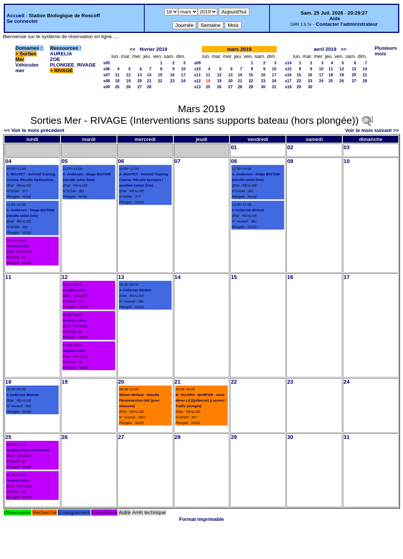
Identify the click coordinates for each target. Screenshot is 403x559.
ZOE (55, 59)
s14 (288, 63)
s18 (288, 87)
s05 (106, 63)
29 (251, 87)
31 (274, 87)
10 (183, 69)
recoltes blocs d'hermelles (28, 450)
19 (128, 81)
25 (117, 87)
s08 (106, 81)
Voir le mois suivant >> (372, 130)
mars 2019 (239, 49)
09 (290, 161)
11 (117, 75)
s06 (106, 69)
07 (178, 161)
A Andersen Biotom (248, 210)
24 (183, 81)
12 (128, 75)
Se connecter (22, 21)
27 (140, 87)
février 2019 (153, 49)
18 (117, 81)
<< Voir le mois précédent (34, 130)
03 (347, 147)
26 (128, 87)
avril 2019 (325, 49)
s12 (197, 81)
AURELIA (61, 53)
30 (263, 87)
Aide (334, 18)
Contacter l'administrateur (347, 24)
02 (290, 147)
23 (172, 81)
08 (234, 161)
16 (172, 75)
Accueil (15, 15)
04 (8, 161)
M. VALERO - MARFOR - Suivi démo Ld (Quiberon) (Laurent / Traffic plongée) (201, 400)
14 (149, 75)
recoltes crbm (17, 246)
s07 (106, 75)
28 (149, 87)
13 (140, 75)
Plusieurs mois (386, 50)
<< (133, 49)
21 (149, 81)
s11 (197, 75)
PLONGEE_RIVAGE (73, 65)
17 (183, 75)
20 (140, 81)
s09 (106, 87)
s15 (288, 69)
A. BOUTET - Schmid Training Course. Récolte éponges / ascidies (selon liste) (143, 179)
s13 (197, 87)
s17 (288, 81)
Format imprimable (201, 519)
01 (234, 147)
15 (160, 75)
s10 (197, 69)
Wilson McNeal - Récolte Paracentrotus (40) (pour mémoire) (139, 400)
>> (344, 49)
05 (65, 161)
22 (160, 81)
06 (121, 161)
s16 (288, 75)
